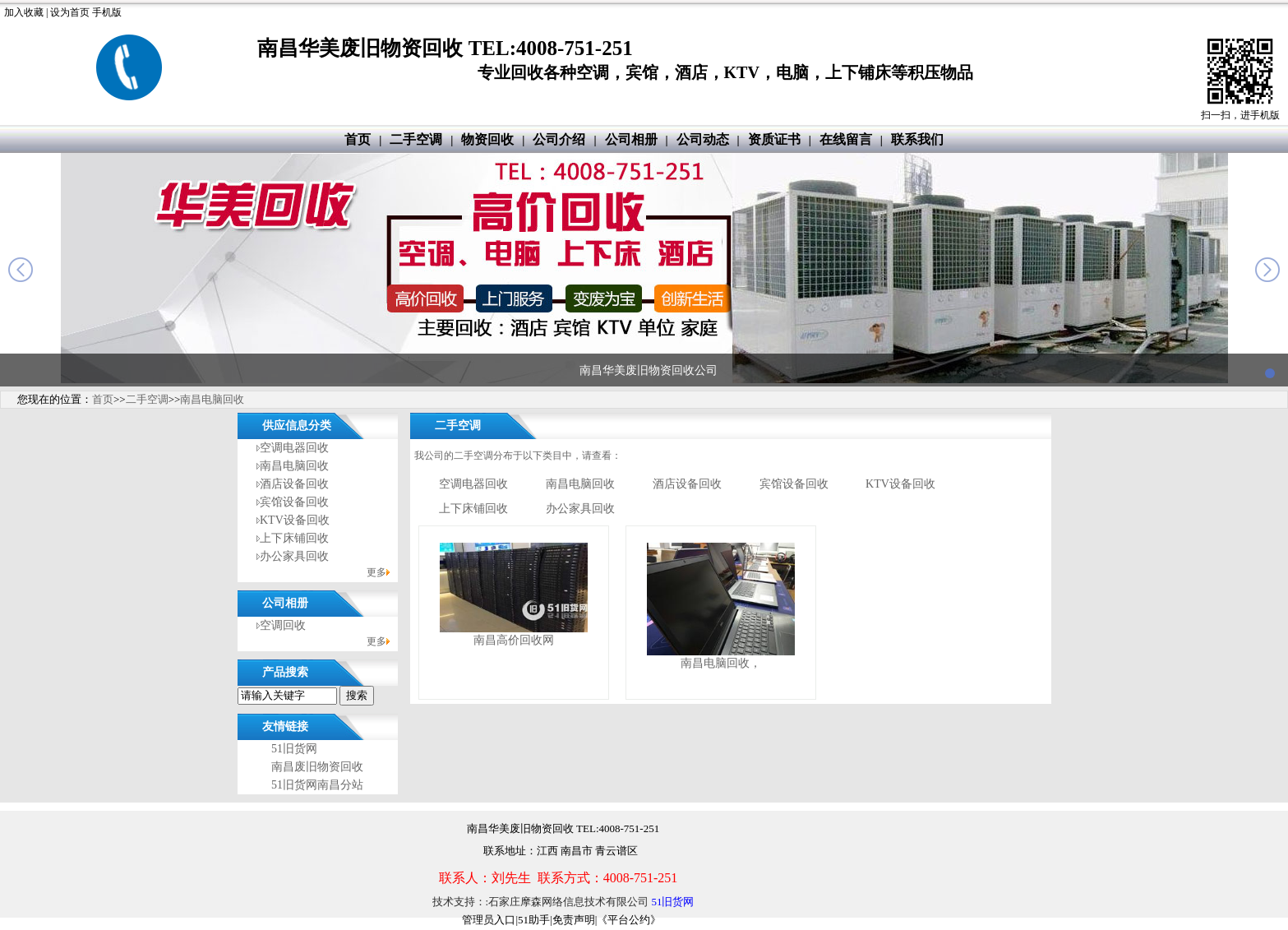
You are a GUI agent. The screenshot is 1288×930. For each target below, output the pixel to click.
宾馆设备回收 (294, 502)
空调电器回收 (294, 448)
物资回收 (487, 139)
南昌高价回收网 (513, 640)
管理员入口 (488, 920)
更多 (376, 572)
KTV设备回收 (295, 520)
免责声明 (573, 920)
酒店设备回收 (294, 484)
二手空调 (416, 139)
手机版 (107, 12)
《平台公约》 (629, 920)
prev (20, 269)
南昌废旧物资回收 (317, 767)
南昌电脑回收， (721, 663)
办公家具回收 (294, 556)
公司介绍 (559, 139)
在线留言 (845, 139)
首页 (357, 139)
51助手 (534, 920)
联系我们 (917, 139)
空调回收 (283, 625)
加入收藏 (24, 12)
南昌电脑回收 (212, 399)
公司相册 (631, 139)
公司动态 (702, 139)
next (1267, 269)
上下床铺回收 (294, 538)
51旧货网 (294, 749)
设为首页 (70, 12)
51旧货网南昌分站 (317, 785)
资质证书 (774, 139)
